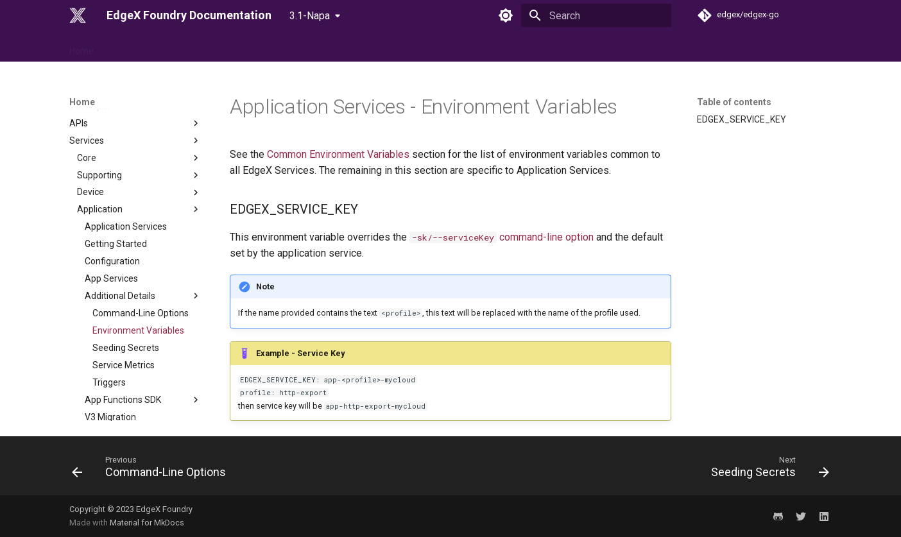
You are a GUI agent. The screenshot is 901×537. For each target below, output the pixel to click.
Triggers (109, 316)
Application (139, 143)
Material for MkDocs (147, 522)
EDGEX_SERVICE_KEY (741, 119)
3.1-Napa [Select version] (309, 16)
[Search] (596, 15)
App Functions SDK (143, 333)
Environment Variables (138, 264)
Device (139, 126)
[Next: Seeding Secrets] (766, 470)
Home (81, 47)
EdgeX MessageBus (117, 419)
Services (143, 368)
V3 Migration (110, 351)
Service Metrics (123, 299)
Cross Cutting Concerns (124, 402)
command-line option (501, 237)
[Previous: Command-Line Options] (152, 470)
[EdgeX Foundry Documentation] (77, 15)
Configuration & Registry (139, 385)
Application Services (126, 160)
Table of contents (734, 102)
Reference (131, 47)
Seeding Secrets (125, 282)
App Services (111, 212)
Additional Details (143, 229)
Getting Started (116, 178)
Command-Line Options (140, 247)
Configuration (112, 195)
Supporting (139, 109)
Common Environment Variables (338, 154)
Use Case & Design (207, 47)
